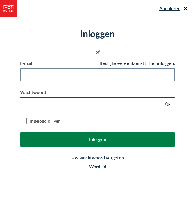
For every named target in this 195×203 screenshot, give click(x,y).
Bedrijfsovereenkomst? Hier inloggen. (137, 63)
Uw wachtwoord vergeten (97, 157)
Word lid (97, 166)
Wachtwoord (33, 92)
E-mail (26, 63)
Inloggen (97, 139)
